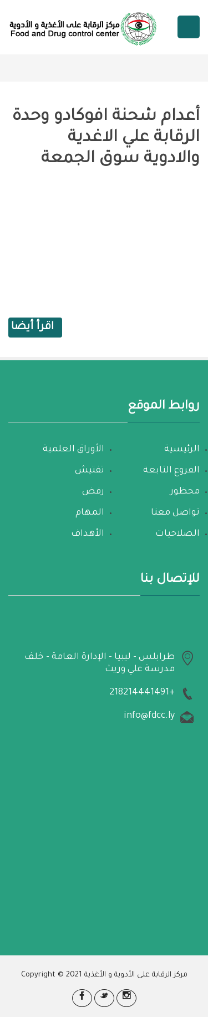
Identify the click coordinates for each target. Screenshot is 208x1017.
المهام (89, 513)
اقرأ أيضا (32, 327)
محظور (185, 492)
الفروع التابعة (171, 471)
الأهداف (87, 534)
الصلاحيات (177, 534)
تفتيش (89, 471)
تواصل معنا (175, 513)
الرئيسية (182, 450)
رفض (93, 492)
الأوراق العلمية (73, 450)
